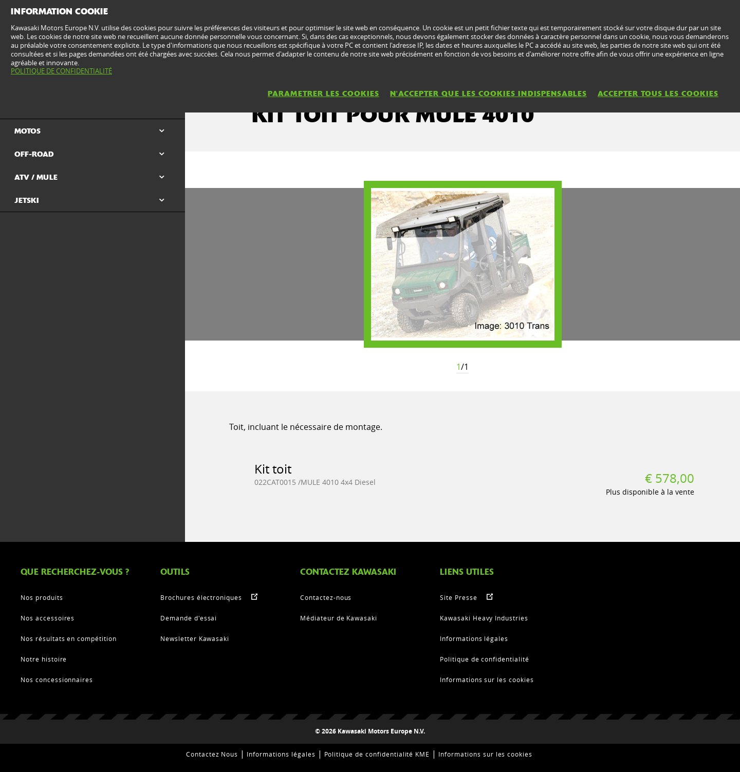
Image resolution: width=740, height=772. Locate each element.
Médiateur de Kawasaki (338, 618)
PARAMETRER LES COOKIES (323, 93)
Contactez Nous (212, 754)
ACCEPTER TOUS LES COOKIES (658, 93)
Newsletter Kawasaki (194, 638)
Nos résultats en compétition (69, 638)
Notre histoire (44, 659)
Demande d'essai (188, 618)
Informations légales (474, 638)
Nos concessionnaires (57, 679)
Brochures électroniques (201, 597)
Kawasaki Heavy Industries (484, 618)
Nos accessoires (48, 618)
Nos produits (42, 597)
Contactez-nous (325, 597)
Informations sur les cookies (487, 679)
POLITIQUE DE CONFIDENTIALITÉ (61, 71)
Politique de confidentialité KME (377, 754)
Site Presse (458, 597)
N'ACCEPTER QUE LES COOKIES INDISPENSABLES (488, 93)
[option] (462, 264)
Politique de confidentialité (484, 659)
